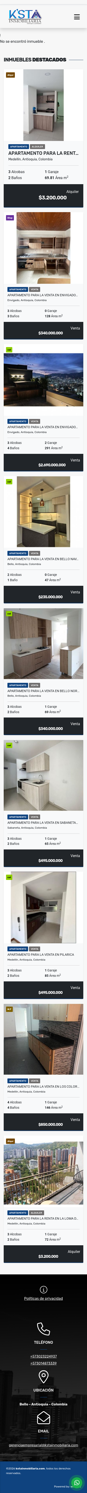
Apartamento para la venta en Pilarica (40, 954)
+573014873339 (43, 1363)
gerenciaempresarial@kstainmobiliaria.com (43, 1445)
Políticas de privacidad (43, 1298)
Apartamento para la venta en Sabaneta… (42, 822)
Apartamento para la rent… (43, 153)
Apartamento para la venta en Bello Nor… (43, 691)
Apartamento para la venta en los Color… (43, 1086)
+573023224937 (43, 1356)
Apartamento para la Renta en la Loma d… (42, 1218)
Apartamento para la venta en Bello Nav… (42, 559)
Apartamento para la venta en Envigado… (42, 295)
